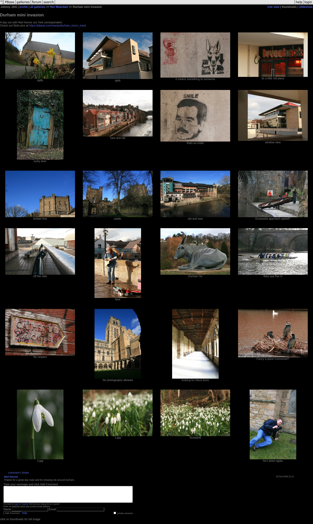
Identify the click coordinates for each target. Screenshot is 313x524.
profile (23, 6)
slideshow (305, 6)
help (24, 516)
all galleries (37, 6)
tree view (273, 6)
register (25, 507)
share (25, 472)
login (16, 507)
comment (14, 472)
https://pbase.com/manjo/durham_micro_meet (57, 25)
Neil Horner (11, 476)
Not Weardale (59, 6)
